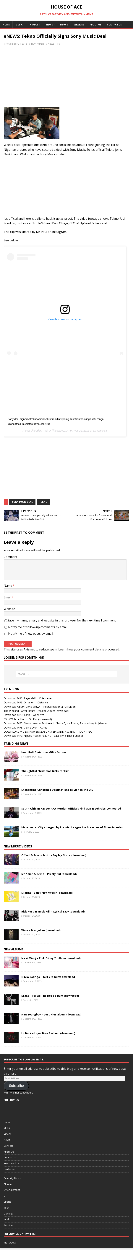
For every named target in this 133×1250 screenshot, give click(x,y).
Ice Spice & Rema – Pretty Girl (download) (49, 874)
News (49, 24)
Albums (8, 1184)
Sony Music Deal (22, 501)
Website (9, 609)
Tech (6, 1207)
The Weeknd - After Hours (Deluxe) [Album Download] (36, 711)
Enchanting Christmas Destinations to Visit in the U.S (57, 790)
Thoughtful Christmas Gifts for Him (45, 771)
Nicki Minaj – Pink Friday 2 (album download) (51, 958)
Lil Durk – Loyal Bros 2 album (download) (48, 1033)
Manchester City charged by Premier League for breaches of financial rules (72, 827)
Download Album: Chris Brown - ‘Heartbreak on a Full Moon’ (40, 706)
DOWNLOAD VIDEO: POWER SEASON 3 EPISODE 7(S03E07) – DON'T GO (48, 731)
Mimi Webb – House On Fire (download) (28, 719)
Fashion (8, 1225)
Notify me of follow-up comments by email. (38, 627)
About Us (95, 24)
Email (8, 597)
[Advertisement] (68, 77)
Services (79, 24)
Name (8, 586)
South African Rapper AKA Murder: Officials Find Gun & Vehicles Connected (71, 808)
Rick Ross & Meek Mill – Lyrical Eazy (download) (53, 911)
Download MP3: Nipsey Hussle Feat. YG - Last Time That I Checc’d (44, 735)
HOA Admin (37, 43)
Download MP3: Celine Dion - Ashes (25, 727)
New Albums (13, 949)
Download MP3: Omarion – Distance (26, 702)
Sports (7, 1201)
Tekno (43, 501)
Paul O (47, 430)
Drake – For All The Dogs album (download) (50, 995)
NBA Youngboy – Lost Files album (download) (51, 1014)
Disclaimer (9, 1169)
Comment (10, 557)
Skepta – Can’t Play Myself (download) (47, 892)
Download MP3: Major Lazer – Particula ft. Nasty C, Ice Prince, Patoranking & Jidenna (55, 723)
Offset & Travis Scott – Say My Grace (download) (53, 855)
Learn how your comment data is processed (88, 649)
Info (63, 24)
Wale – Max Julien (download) (41, 930)
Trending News (16, 744)
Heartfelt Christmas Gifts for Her (43, 752)
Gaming (8, 1213)
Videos (34, 24)
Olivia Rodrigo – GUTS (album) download (48, 977)
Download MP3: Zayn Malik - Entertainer (28, 698)
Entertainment (12, 1189)
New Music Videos (18, 846)
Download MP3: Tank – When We (24, 715)
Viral (6, 1219)
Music (19, 24)
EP (5, 1195)
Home (6, 24)
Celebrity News (12, 1178)
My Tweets (10, 1242)
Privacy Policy (11, 1163)
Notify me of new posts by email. (30, 634)
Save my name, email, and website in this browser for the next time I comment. (61, 620)
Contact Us (114, 24)
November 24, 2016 (16, 43)
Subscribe (16, 1086)
